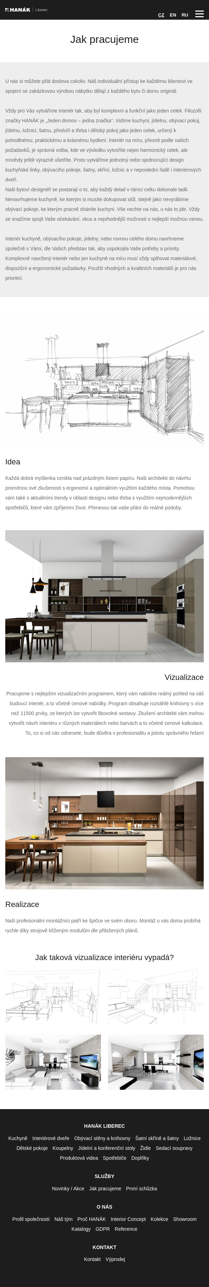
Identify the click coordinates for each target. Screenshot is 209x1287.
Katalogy (80, 1229)
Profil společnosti (31, 1219)
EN (173, 15)
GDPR (103, 1229)
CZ (161, 15)
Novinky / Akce (68, 1188)
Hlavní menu (199, 14)
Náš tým (63, 1219)
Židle (145, 1148)
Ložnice (192, 1138)
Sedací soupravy (174, 1148)
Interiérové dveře (50, 1138)
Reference (126, 1229)
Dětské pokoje (32, 1148)
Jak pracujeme (105, 1188)
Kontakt (92, 1259)
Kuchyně (17, 1138)
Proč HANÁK (91, 1219)
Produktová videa (79, 1158)
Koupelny (63, 1148)
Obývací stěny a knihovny (102, 1138)
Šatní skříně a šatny (157, 1138)
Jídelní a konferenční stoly (106, 1148)
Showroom (185, 1219)
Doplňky (140, 1158)
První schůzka (141, 1188)
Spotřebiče (114, 1158)
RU (185, 15)
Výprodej (115, 1259)
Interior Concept (128, 1219)
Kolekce (159, 1219)
